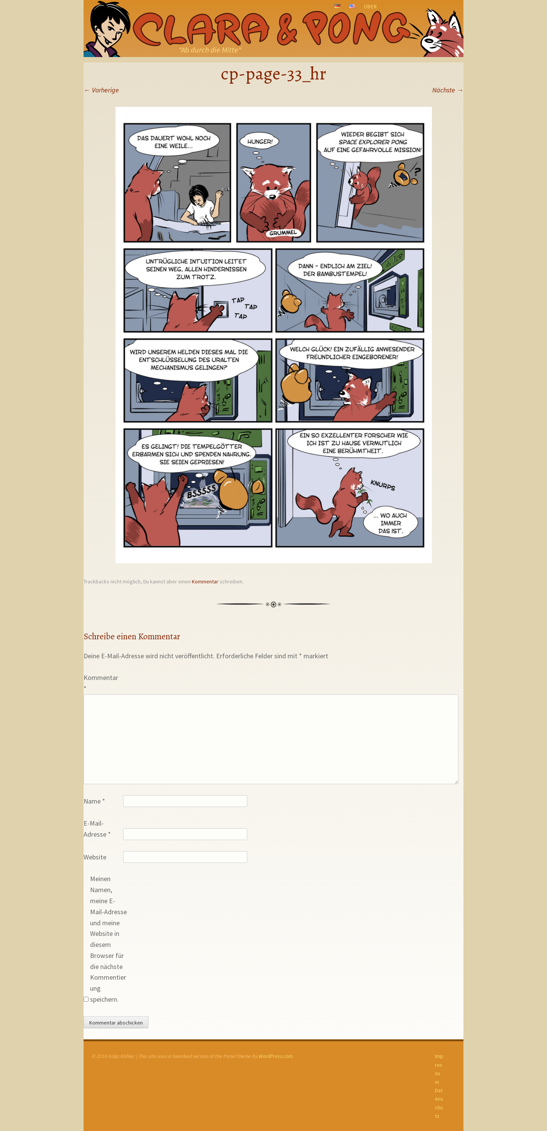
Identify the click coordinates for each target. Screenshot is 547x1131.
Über (370, 6)
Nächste (447, 90)
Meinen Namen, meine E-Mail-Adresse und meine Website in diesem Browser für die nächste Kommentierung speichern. (108, 939)
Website (95, 857)
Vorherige (101, 90)
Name (94, 801)
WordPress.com (275, 1056)
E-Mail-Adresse (97, 829)
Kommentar (205, 581)
